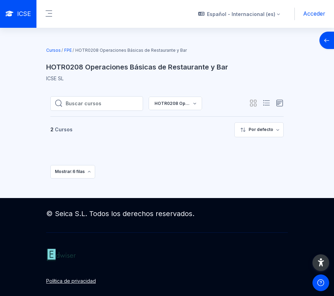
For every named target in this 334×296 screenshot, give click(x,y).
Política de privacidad (71, 281)
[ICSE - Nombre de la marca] (18, 14)
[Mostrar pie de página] (320, 282)
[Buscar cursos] (102, 103)
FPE (68, 50)
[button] (239, 14)
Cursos (53, 50)
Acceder (314, 13)
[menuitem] (259, 129)
